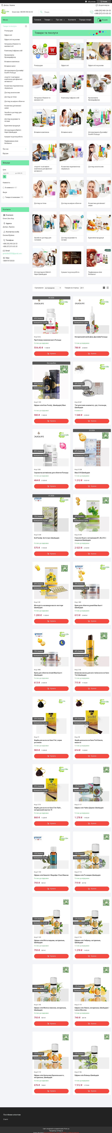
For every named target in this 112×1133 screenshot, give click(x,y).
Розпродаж (38, 65)
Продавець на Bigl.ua (56, 1131)
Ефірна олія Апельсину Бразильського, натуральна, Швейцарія (49, 1076)
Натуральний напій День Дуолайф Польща (91, 337)
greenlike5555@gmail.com (12, 253)
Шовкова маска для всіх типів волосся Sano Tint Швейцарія (92, 674)
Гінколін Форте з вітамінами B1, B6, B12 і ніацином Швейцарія (90, 539)
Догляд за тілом (40, 203)
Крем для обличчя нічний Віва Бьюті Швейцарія (48, 674)
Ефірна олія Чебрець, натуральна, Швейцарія (88, 942)
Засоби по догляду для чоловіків (42, 239)
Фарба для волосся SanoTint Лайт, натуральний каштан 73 (47, 809)
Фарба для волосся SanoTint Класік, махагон (89, 741)
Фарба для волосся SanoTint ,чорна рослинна (48, 741)
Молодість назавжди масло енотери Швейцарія (48, 607)
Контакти (72, 20)
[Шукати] (41, 12)
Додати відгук (104, 5)
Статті (5, 1119)
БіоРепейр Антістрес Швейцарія (46, 538)
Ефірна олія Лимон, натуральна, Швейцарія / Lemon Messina (92, 1009)
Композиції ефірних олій (70, 98)
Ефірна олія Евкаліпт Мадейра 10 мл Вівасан (51, 875)
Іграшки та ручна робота (70, 272)
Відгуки (5, 153)
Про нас (59, 20)
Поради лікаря (85, 20)
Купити (53, 353)
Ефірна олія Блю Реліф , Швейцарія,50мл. (50, 405)
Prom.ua (66, 1129)
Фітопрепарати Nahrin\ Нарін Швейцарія (42, 273)
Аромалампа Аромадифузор (94, 99)
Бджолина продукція (96, 238)
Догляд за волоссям (96, 167)
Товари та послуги (9, 26)
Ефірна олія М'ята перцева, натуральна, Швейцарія (49, 942)
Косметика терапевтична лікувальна (70, 168)
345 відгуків (92, 1)
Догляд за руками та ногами (69, 239)
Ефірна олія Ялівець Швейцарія (87, 1075)
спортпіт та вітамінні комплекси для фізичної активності (43, 169)
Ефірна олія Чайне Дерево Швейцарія (89, 808)
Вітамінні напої (66, 132)
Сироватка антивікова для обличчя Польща (51, 473)
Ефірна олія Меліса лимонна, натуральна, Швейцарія (50, 1009)
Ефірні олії (65, 65)
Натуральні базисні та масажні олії (42, 99)
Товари (47, 20)
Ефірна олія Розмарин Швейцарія (87, 875)
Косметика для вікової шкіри (96, 204)
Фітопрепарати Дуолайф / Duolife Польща (98, 133)
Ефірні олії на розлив (96, 65)
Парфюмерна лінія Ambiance (95, 273)
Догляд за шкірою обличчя (71, 203)
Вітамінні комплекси (41, 132)
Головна (37, 20)
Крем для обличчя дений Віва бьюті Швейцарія (88, 607)
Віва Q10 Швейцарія (82, 473)
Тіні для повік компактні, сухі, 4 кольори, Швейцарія (91, 406)
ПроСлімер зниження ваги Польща (47, 340)
